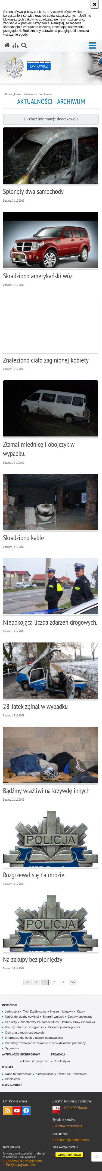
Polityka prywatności (20, 1165)
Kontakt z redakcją (68, 1126)
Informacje (9, 1005)
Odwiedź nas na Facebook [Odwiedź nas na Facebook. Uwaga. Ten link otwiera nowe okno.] (26, 1110)
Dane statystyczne (35, 1061)
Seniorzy (11, 1022)
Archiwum (46, 94)
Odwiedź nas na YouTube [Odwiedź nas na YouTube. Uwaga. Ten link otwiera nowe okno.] (17, 1110)
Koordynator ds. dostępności (24, 1027)
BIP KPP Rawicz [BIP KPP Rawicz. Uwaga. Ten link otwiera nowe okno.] (76, 1108)
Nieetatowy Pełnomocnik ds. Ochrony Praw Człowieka (58, 1022)
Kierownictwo (44, 1073)
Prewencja (58, 1054)
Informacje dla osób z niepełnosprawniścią (34, 1037)
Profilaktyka (62, 1061)
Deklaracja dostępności (64, 1027)
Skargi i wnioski (53, 1016)
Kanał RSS (7, 1110)
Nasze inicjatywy (61, 1011)
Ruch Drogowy (30, 1054)
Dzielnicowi (12, 1079)
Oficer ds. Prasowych (71, 1073)
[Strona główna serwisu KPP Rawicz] (7, 45)
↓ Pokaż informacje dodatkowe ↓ (51, 119)
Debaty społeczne (80, 1016)
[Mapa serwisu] (15, 45)
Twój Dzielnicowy (34, 1011)
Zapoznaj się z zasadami (24, 1161)
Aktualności (31, 94)
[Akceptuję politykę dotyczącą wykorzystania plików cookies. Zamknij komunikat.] (95, 4)
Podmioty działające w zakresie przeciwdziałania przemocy (45, 1043)
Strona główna (12, 94)
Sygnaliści (12, 1048)
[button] (92, 46)
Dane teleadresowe (18, 1073)
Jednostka (12, 1011)
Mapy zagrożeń (12, 1085)
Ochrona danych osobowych (24, 1032)
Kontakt (7, 1067)
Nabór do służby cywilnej (22, 1016)
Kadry (81, 1011)
